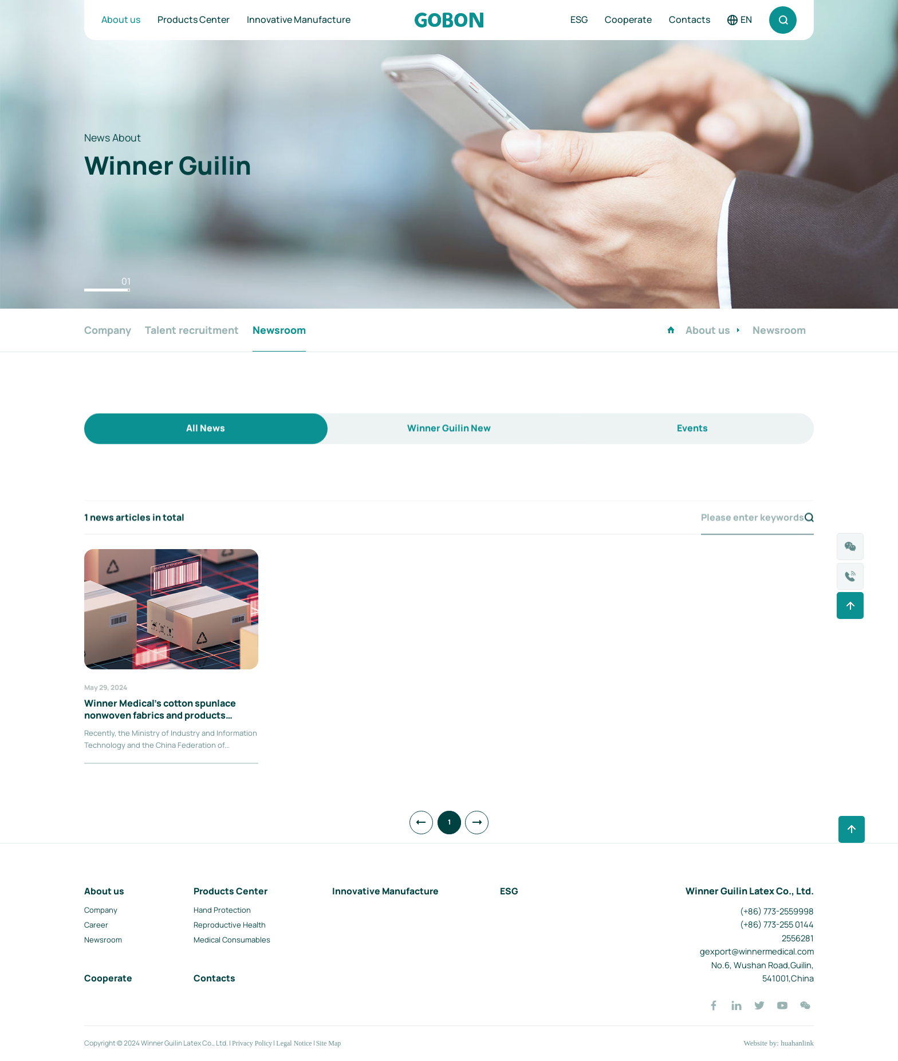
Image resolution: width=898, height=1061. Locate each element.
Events (692, 448)
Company (100, 910)
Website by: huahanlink (778, 1043)
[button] (107, 290)
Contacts (689, 19)
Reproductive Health (230, 925)
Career (96, 925)
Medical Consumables (232, 939)
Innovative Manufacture (298, 19)
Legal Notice (294, 1043)
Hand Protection (222, 910)
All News (205, 448)
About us (120, 19)
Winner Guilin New (449, 448)
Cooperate (628, 19)
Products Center (193, 19)
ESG (579, 19)
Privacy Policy (252, 1043)
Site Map (328, 1043)
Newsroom (103, 939)
